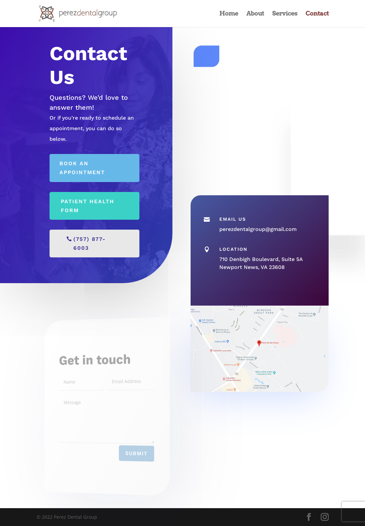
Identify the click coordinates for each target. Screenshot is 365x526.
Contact (317, 14)
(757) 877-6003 (89, 243)
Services (284, 14)
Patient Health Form (87, 205)
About (255, 14)
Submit (132, 454)
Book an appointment (82, 167)
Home (228, 14)
